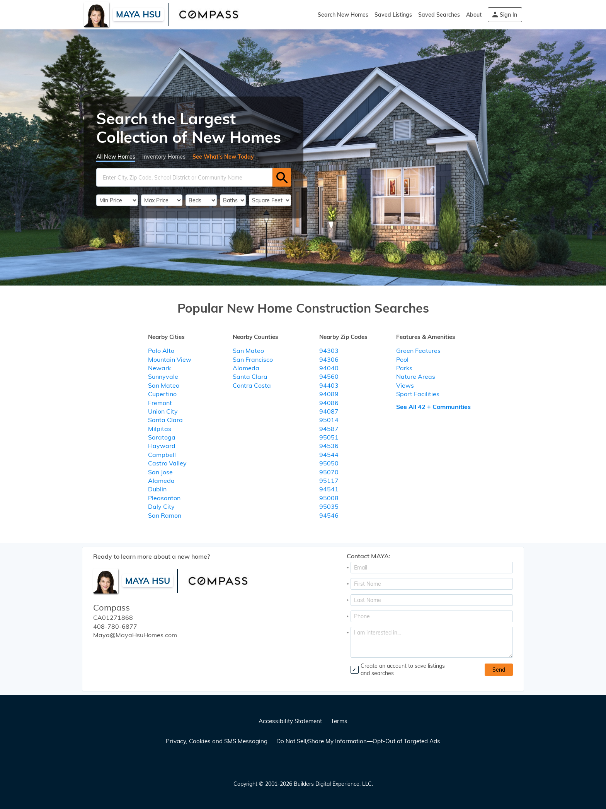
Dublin (157, 489)
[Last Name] (432, 600)
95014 (329, 420)
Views (405, 385)
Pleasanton (164, 498)
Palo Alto (161, 350)
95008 (329, 498)
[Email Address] (432, 567)
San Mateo (163, 385)
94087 (329, 411)
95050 (329, 463)
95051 (329, 437)
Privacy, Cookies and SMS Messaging (216, 741)
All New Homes (115, 156)
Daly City (161, 506)
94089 (329, 394)
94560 (329, 376)
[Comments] (432, 642)
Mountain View (169, 359)
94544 (329, 454)
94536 (329, 446)
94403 (329, 385)
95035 (329, 506)
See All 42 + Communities (433, 406)
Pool (402, 359)
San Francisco (253, 359)
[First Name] (432, 584)
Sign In (508, 14)
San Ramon (164, 515)
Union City (163, 411)
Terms (339, 721)
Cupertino (162, 394)
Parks (404, 368)
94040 (329, 368)
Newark (159, 368)
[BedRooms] (201, 200)
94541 (329, 489)
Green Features (418, 350)
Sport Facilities (417, 394)
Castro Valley (167, 463)
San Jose (160, 472)
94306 (329, 359)
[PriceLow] (117, 200)
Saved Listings (393, 14)
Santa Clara (165, 420)
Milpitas (159, 429)
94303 (329, 350)
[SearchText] (184, 177)
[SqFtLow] (270, 200)
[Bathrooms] (233, 200)
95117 (329, 480)
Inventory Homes (164, 156)
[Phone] (432, 616)
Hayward (161, 446)
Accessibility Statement (290, 721)
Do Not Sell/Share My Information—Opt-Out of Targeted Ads (358, 741)
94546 (329, 515)
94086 (329, 403)
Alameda (161, 480)
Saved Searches (439, 14)
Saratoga (161, 437)
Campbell (162, 454)
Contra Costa (252, 385)
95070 (329, 472)
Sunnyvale (163, 376)
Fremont (160, 403)
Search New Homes (343, 14)
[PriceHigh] (162, 200)
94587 (329, 429)
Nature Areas (415, 376)
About (474, 14)
